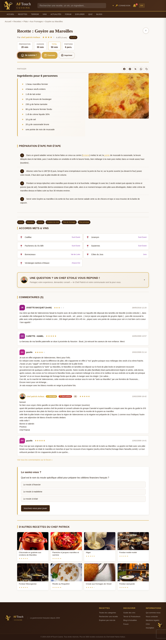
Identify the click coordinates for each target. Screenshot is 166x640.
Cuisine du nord (53, 222)
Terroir (35, 14)
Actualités (55, 14)
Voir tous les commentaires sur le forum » (35, 460)
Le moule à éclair (30, 499)
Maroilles (30, 222)
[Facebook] (124, 69)
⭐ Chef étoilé (51, 396)
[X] (135, 69)
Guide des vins (129, 613)
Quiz (90, 14)
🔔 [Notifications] (135, 5)
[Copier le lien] (146, 69)
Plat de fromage (69, 222)
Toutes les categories (107, 613)
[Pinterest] (130, 69)
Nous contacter (152, 616)
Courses (49, 55)
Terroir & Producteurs (131, 616)
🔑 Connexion (123, 6)
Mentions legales (152, 620)
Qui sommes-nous (153, 613)
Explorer (80, 14)
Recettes (22, 14)
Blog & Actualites (130, 620)
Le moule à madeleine (32, 492)
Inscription (150, 628)
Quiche (40, 222)
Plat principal (84, 222)
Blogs (99, 14)
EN (141, 5)
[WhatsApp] (141, 69)
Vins (45, 14)
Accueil (10, 14)
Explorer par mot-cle (107, 620)
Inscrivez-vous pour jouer (35, 508)
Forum (68, 14)
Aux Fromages (36, 21)
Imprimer (66, 55)
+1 (75, 396)
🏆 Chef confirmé (65, 396)
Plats (25, 21)
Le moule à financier (32, 485)
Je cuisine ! (29, 55)
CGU (148, 624)
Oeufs (21, 222)
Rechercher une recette (108, 616)
